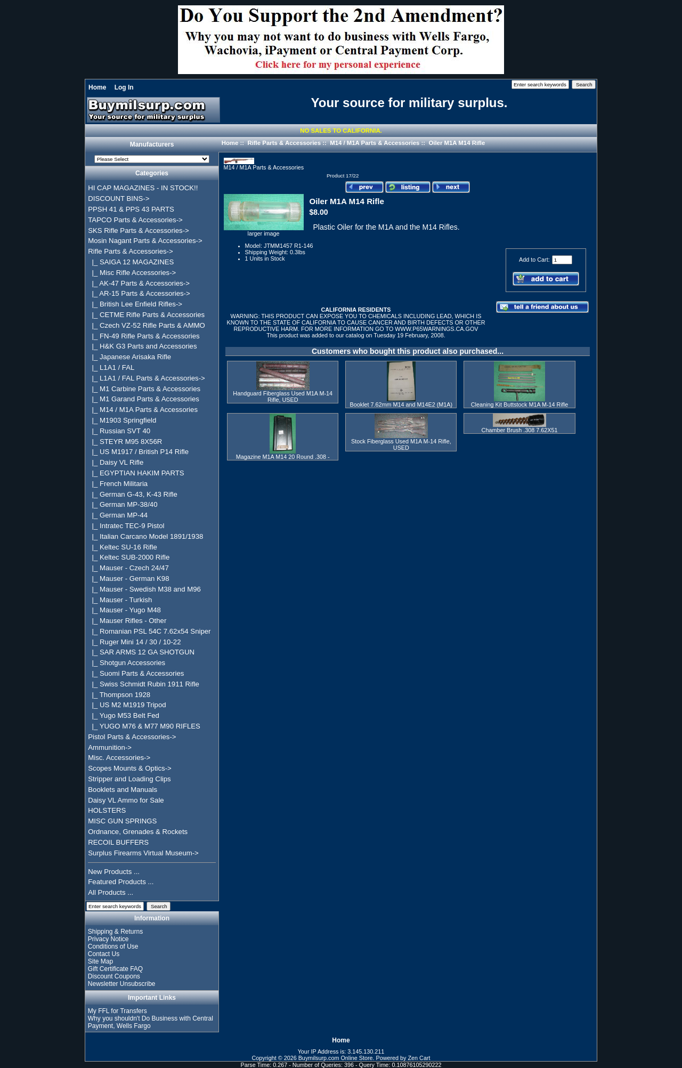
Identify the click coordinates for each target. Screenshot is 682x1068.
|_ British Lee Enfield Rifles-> (135, 304)
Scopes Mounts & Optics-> (130, 768)
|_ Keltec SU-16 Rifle (122, 547)
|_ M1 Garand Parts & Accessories (143, 399)
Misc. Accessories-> (119, 758)
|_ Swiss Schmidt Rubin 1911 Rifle (143, 684)
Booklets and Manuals (122, 790)
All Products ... (110, 892)
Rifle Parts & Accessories (284, 143)
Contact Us (103, 954)
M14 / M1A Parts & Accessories (374, 143)
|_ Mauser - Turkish (120, 600)
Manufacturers (152, 145)
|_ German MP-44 (118, 515)
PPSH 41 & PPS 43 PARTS (131, 209)
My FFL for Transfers (117, 1011)
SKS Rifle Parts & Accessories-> (138, 230)
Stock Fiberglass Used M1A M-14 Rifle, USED (401, 444)
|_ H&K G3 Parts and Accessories (142, 346)
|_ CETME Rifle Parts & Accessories (146, 315)
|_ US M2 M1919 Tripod (127, 705)
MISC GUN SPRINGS (122, 821)
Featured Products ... (120, 882)
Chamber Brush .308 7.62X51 (520, 430)
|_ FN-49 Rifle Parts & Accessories (143, 336)
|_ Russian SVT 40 (119, 431)
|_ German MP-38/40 (122, 504)
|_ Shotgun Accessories (126, 663)
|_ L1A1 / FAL (111, 367)
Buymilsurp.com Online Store (335, 1058)
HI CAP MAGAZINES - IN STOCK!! (143, 188)
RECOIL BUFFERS (118, 842)
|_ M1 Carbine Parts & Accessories (144, 389)
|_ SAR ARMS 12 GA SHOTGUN (141, 652)
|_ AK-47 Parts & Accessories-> (139, 283)
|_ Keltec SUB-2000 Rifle (128, 557)
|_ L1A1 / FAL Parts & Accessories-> (146, 378)
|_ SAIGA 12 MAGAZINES (131, 262)
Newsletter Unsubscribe (122, 984)
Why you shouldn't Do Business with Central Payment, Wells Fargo (150, 1022)
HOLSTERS (107, 810)
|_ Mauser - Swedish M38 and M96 (144, 589)
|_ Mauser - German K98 (128, 578)
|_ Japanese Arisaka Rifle (129, 357)
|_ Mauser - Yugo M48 (124, 610)
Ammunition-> (110, 747)
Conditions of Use (113, 946)
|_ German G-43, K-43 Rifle (132, 494)
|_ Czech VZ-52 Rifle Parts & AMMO (146, 325)
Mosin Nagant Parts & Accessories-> (145, 241)
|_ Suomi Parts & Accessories (136, 673)
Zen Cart (419, 1058)
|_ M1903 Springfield (122, 420)
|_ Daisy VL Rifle (115, 462)
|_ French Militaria (118, 484)
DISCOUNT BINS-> (118, 199)
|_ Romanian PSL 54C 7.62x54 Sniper (149, 631)
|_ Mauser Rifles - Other (127, 621)
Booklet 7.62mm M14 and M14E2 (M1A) (401, 404)
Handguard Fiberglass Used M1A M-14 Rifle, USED (282, 396)
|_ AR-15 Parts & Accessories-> (139, 293)
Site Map (100, 961)
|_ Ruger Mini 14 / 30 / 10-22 (134, 642)
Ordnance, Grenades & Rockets (138, 832)
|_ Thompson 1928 (119, 695)
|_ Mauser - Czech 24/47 (128, 568)
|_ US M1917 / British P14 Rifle (138, 452)
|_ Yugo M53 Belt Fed (123, 715)
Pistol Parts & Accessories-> (132, 737)
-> (130, 251)
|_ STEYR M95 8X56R (125, 442)
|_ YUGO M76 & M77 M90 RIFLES (144, 726)
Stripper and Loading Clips (129, 779)
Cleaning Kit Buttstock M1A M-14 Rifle (519, 404)
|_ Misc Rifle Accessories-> (132, 273)
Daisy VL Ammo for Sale (126, 800)
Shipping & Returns (115, 931)
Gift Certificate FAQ (115, 969)
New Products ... (114, 872)
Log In (124, 87)
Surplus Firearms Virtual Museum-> (143, 853)
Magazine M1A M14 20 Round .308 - (283, 457)
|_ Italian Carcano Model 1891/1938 (145, 536)
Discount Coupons (114, 976)
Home (97, 87)
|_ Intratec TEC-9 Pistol (126, 526)
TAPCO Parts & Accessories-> (135, 220)
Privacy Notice (108, 939)
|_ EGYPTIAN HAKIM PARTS (136, 473)
